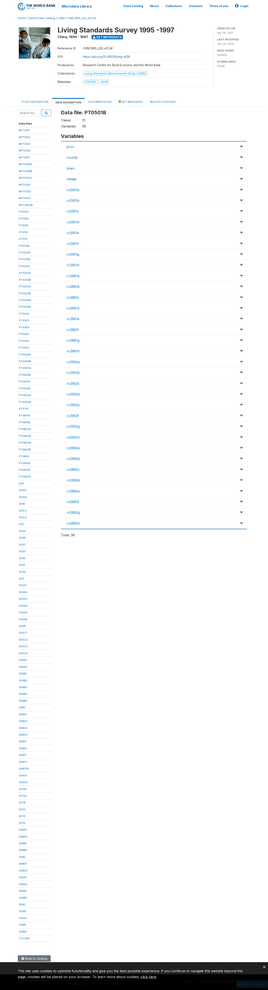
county (72, 157)
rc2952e (73, 405)
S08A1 (23, 829)
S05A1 (23, 585)
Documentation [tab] (99, 101)
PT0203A (25, 286)
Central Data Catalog (41, 17)
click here (148, 977)
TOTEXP (24, 938)
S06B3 (23, 686)
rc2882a (73, 447)
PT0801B (24, 422)
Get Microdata (107, 37)
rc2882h (73, 523)
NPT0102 (24, 136)
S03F (22, 564)
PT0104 (23, 218)
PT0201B (24, 259)
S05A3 (23, 598)
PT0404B (25, 360)
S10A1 (22, 911)
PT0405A (25, 367)
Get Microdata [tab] (131, 101)
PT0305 (24, 333)
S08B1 (23, 843)
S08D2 (23, 870)
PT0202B (25, 279)
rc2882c (73, 469)
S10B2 (23, 931)
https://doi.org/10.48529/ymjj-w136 (106, 56)
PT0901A (24, 462)
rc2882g (73, 512)
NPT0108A (25, 163)
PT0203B (25, 293)
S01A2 (23, 496)
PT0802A (25, 428)
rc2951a (73, 189)
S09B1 (23, 890)
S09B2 (23, 897)
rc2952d (73, 394)
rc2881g (73, 340)
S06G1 (23, 775)
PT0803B (25, 449)
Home (21, 17)
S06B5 (23, 700)
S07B (22, 802)
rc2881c (73, 297)
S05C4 (23, 652)
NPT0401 (24, 198)
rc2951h (73, 265)
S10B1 (22, 924)
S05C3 (23, 646)
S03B (22, 537)
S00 (21, 483)
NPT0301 (24, 184)
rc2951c (73, 211)
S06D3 (23, 727)
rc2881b (73, 286)
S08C (22, 856)
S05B (22, 625)
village (71, 178)
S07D (22, 815)
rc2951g (73, 254)
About (154, 6)
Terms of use (218, 6)
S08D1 (23, 863)
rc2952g (73, 426)
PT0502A (25, 394)
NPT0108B (25, 170)
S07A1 (23, 788)
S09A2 (23, 883)
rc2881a (73, 275)
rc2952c (73, 383)
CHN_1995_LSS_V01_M (82, 17)
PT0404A (25, 354)
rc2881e (73, 318)
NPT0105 (24, 143)
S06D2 (23, 720)
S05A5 (23, 612)
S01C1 (22, 510)
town (71, 168)
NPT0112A (25, 177)
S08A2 (23, 836)
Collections (173, 6)
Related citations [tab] (163, 101)
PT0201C (25, 265)
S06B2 (23, 680)
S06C (22, 707)
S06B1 (23, 673)
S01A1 (22, 489)
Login (242, 6)
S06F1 (22, 754)
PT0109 (23, 225)
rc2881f (73, 329)
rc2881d (73, 308)
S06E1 (22, 741)
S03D (22, 550)
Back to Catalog (34, 958)
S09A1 (23, 876)
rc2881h (73, 351)
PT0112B (24, 245)
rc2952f (73, 415)
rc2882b (73, 458)
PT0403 (24, 347)
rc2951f (73, 243)
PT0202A (25, 272)
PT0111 (23, 238)
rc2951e (73, 232)
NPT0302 (25, 191)
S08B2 (23, 849)
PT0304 (24, 326)
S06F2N (24, 768)
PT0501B (24, 388)
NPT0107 (24, 157)
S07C (22, 809)
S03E (22, 557)
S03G (22, 571)
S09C (22, 904)
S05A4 (23, 605)
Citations (195, 6)
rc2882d (73, 480)
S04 (21, 578)
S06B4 (23, 693)
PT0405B (25, 374)
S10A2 (23, 917)
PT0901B (24, 469)
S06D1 (23, 714)
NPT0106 (24, 150)
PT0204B (25, 306)
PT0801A (24, 415)
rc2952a (73, 361)
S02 (21, 523)
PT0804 (24, 455)
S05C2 (23, 639)
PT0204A (25, 299)
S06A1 (23, 659)
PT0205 (24, 313)
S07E (22, 822)
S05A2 (23, 591)
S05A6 (23, 619)
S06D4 (23, 734)
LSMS (61, 17)
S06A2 (23, 666)
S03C (22, 544)
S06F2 (23, 761)
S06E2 (23, 747)
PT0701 (23, 408)
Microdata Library (76, 6)
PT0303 (24, 320)
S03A (22, 530)
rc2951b (73, 200)
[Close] (264, 966)
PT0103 (23, 211)
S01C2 (23, 517)
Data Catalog (133, 6)
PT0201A (24, 252)
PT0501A (24, 381)
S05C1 (23, 632)
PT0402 (24, 340)
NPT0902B (26, 204)
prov (70, 146)
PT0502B (25, 401)
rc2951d (73, 222)
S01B (22, 503)
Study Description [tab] (34, 101)
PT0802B (25, 435)
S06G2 (23, 781)
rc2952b (73, 372)
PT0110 (23, 231)
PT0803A (25, 442)
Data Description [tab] (68, 102)
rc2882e (73, 491)
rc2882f (73, 501)
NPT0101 (24, 129)
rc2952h (73, 437)
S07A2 (23, 795)
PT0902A (25, 476)
